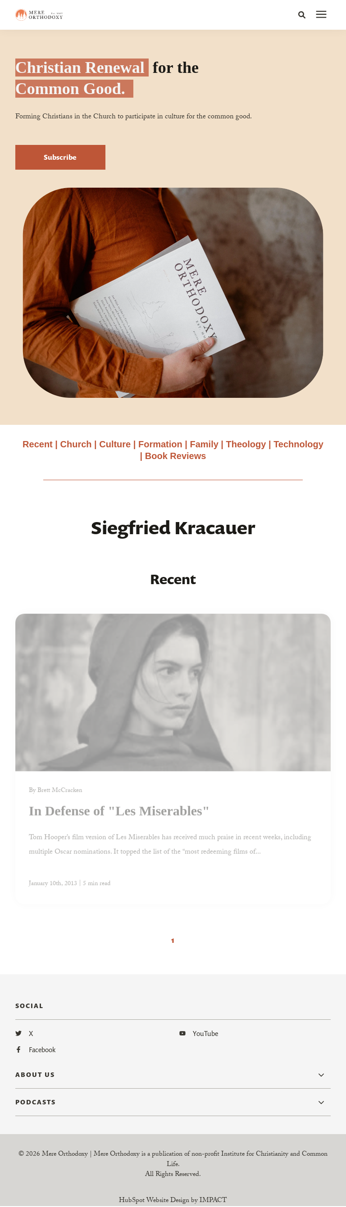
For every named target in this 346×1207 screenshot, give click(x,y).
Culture (115, 444)
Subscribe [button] (60, 157)
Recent (38, 444)
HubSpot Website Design (154, 1201)
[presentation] (321, 14)
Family (204, 444)
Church (76, 444)
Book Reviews (175, 456)
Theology (246, 444)
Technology (298, 444)
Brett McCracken (59, 793)
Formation (161, 444)
